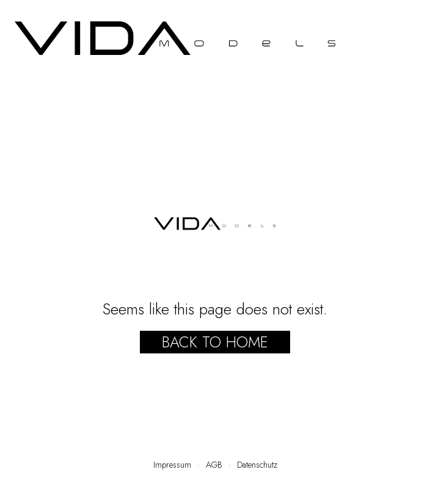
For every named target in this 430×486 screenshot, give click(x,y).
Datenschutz (257, 465)
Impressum (172, 465)
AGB (214, 465)
